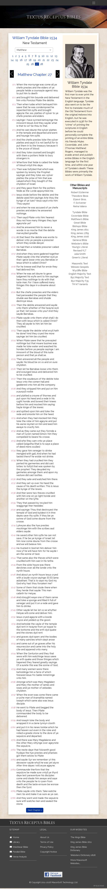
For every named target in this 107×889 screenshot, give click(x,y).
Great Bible (80, 222)
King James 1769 (80, 233)
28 (42, 64)
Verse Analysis (18, 856)
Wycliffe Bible (79, 270)
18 (30, 60)
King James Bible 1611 (81, 842)
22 (48, 60)
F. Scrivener (80, 202)
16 (21, 60)
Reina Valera (80, 206)
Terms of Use (46, 842)
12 (51, 56)
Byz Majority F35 (80, 281)
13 (56, 56)
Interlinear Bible (19, 847)
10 (43, 56)
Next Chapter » (35, 810)
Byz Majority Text (80, 277)
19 (35, 60)
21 (44, 60)
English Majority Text (80, 273)
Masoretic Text (80, 263)
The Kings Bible (77, 837)
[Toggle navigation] (93, 2)
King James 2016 (80, 236)
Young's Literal (80, 247)
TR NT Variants (80, 284)
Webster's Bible (79, 243)
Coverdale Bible (80, 215)
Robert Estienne (80, 192)
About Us (44, 837)
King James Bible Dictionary (78, 849)
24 (57, 60)
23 (52, 60)
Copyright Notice (48, 851)
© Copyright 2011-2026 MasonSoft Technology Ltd (53, 882)
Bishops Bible (79, 226)
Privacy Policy (46, 847)
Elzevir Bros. (79, 199)
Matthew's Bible (80, 219)
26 (32, 64)
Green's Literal (80, 257)
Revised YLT (79, 250)
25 (28, 64)
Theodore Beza (79, 196)
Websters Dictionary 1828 (82, 855)
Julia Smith (80, 254)
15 (17, 60)
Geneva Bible (80, 240)
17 (26, 60)
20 (39, 60)
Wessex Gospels (80, 267)
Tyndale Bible (79, 212)
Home (14, 837)
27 (37, 64)
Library (15, 842)
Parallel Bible (17, 851)
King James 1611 (80, 229)
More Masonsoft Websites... (78, 862)
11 (47, 56)
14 (12, 60)
